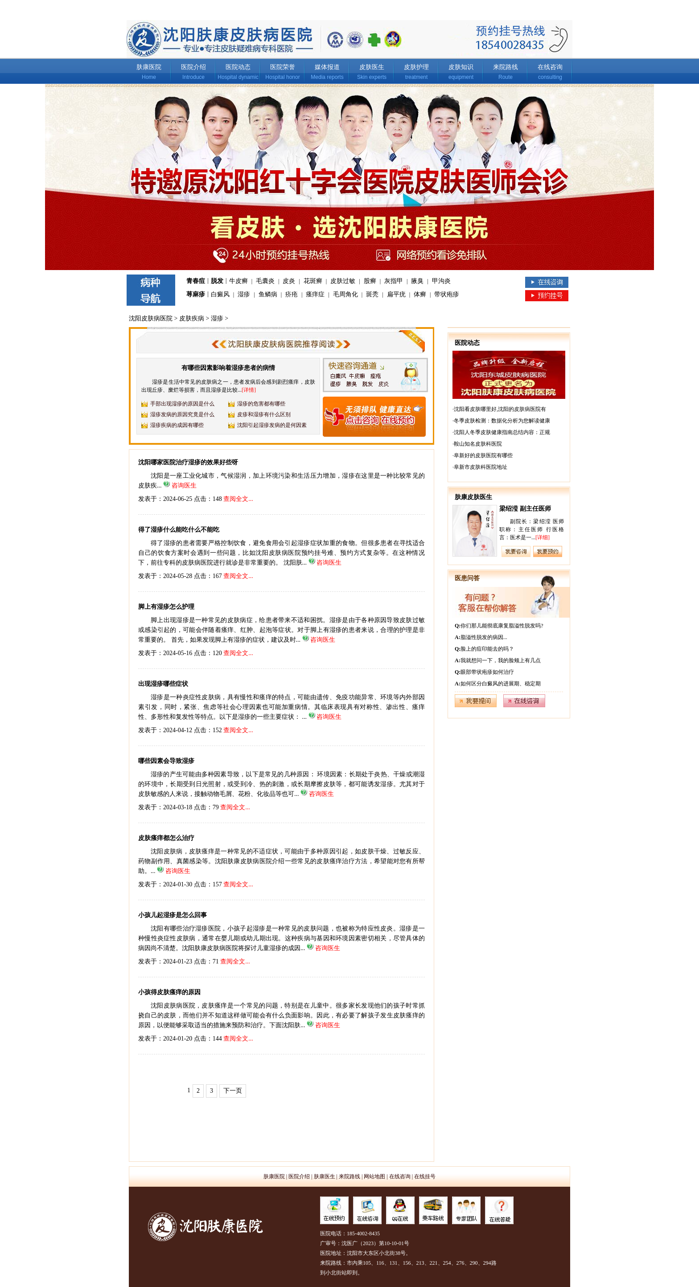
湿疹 (244, 294)
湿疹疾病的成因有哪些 (177, 425)
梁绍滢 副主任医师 (525, 508)
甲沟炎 (441, 281)
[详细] (542, 537)
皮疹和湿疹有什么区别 (264, 414)
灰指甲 (393, 281)
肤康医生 (324, 1176)
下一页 (232, 1090)
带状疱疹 (446, 294)
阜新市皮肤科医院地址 (480, 467)
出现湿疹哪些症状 (163, 683)
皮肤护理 (416, 67)
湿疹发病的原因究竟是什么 (182, 414)
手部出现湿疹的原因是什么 (182, 404)
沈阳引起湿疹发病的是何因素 (272, 425)
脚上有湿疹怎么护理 (166, 606)
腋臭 (417, 281)
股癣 (370, 281)
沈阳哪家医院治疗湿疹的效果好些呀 (188, 462)
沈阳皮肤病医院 (151, 318)
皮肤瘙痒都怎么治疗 (166, 838)
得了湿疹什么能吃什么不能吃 (178, 529)
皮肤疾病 (191, 318)
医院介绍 (193, 67)
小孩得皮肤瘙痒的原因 (169, 992)
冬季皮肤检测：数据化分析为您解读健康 (502, 421)
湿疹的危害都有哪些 (261, 404)
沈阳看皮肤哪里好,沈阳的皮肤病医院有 (500, 409)
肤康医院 (148, 67)
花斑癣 (313, 281)
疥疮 (291, 294)
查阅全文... (238, 499)
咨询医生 (184, 485)
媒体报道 (327, 67)
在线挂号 (425, 1176)
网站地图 (374, 1176)
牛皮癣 (238, 281)
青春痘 (195, 281)
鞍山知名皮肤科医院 (478, 444)
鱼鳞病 (268, 294)
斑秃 (372, 294)
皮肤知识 (460, 67)
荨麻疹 (195, 294)
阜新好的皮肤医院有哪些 (483, 455)
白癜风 (220, 294)
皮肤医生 (371, 67)
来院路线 (505, 67)
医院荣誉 (282, 67)
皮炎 (289, 281)
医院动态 (238, 67)
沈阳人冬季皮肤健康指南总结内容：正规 (502, 432)
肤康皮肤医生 (473, 497)
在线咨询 (550, 67)
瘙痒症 (315, 294)
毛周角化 (345, 294)
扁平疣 (396, 294)
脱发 (217, 281)
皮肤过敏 (342, 281)
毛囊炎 (265, 281)
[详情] (249, 390)
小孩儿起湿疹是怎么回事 (172, 915)
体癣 (420, 294)
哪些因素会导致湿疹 (166, 761)
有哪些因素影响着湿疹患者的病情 (228, 368)
